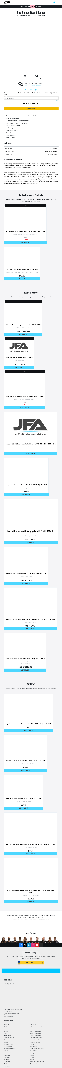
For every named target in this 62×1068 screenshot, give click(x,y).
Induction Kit (7, 1008)
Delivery (32, 1013)
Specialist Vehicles (35, 998)
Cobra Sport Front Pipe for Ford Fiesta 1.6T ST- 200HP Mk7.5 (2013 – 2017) (26, 526)
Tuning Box (7, 1022)
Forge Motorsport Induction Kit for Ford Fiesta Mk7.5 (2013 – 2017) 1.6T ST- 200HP (29, 677)
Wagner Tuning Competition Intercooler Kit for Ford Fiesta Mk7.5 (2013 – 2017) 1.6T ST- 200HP (31, 846)
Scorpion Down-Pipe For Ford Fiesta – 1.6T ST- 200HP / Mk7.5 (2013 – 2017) (26, 436)
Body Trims (7, 984)
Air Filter (6, 980)
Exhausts (6, 995)
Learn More (38, 6)
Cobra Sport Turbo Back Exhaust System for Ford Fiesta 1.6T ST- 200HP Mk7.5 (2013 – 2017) (31, 483)
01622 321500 (8, 941)
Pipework (6, 1015)
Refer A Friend (34, 1002)
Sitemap (32, 1011)
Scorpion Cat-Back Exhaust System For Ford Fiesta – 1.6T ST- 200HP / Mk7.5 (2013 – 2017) (31, 395)
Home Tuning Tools (9, 1004)
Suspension (7, 1017)
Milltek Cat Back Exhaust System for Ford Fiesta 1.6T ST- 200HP (23, 275)
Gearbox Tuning (8, 1000)
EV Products (7, 991)
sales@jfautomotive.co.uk (11, 939)
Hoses (6, 1006)
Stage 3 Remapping (35, 991)
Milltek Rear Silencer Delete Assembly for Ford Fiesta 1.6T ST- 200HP (25, 347)
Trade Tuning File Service (37, 1004)
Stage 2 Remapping (35, 989)
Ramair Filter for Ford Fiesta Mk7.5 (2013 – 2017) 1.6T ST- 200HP (24, 753)
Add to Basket (31, 56)
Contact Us (33, 980)
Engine (6, 989)
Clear (56, 47)
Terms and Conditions (36, 1019)
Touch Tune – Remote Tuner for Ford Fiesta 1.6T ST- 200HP (22, 219)
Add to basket (25, 192)
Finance (32, 1000)
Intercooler (7, 1011)
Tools (5, 1019)
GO (42, 918)
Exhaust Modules (9, 993)
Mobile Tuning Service (36, 993)
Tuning (32, 1008)
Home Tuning (8, 1002)
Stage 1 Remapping (35, 987)
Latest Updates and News (37, 982)
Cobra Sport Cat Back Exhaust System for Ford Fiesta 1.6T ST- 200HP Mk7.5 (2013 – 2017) (31, 572)
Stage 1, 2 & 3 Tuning (36, 984)
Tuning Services (8, 1024)
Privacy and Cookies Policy (37, 1017)
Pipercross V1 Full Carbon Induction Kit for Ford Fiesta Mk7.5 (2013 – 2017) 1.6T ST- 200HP (31, 799)
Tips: (5, 43)
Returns (32, 1015)
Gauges (6, 998)
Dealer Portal (33, 1006)
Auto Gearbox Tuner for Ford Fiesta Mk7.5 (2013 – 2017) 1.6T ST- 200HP (25, 180)
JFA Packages (7, 1013)
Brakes (6, 987)
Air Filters (6, 982)
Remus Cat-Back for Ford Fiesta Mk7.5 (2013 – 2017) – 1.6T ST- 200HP (25, 611)
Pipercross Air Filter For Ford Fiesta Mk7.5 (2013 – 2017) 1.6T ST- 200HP (26, 714)
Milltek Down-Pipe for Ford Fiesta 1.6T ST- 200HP (19, 308)
